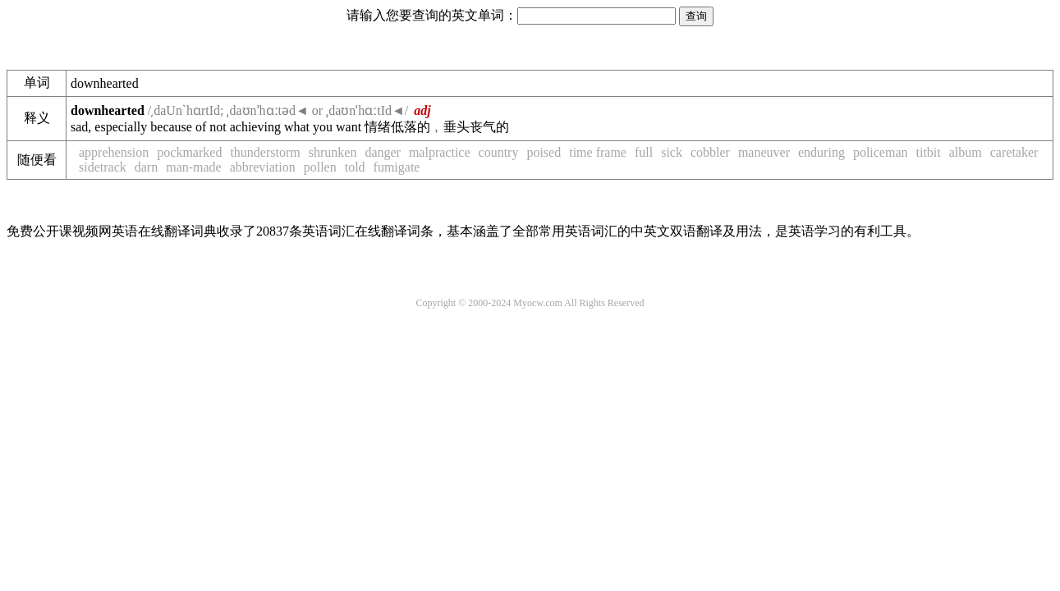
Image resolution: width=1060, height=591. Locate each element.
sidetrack (102, 167)
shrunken (333, 152)
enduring (821, 152)
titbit (928, 152)
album (965, 152)
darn (146, 167)
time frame (597, 152)
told (355, 167)
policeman (880, 152)
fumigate (397, 167)
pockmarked (189, 152)
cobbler (710, 152)
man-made (194, 167)
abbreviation (263, 167)
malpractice (439, 152)
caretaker (1014, 152)
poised (543, 152)
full (644, 152)
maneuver (764, 152)
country (499, 152)
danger (383, 152)
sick (671, 152)
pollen (320, 167)
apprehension (114, 152)
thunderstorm (265, 152)
